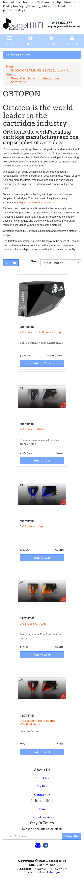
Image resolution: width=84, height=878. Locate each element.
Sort (34, 261)
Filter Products (18, 55)
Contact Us (42, 794)
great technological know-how (38, 202)
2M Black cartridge (32, 429)
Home (10, 66)
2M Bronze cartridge (33, 623)
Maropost (55, 872)
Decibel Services (42, 817)
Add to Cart (42, 363)
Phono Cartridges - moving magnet (35, 78)
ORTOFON (18, 82)
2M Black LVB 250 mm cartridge (41, 332)
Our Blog (42, 786)
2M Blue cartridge (31, 526)
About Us (42, 778)
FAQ (42, 808)
